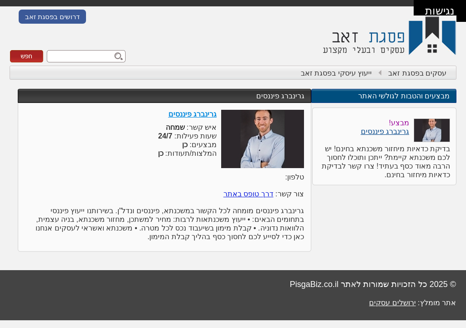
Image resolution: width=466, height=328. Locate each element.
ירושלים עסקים (392, 303)
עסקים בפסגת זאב (417, 73)
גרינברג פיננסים (280, 96)
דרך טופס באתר (248, 194)
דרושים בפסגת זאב (52, 16)
